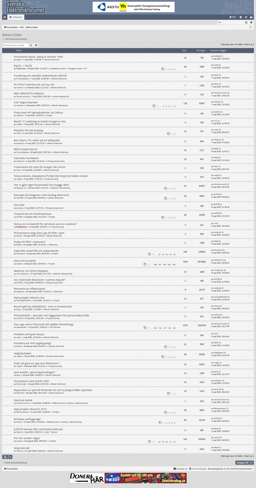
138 (169, 328)
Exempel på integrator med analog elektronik (41, 195)
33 (163, 254)
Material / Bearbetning (60, 188)
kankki (19, 264)
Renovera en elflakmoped (29, 288)
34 (167, 254)
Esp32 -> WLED (23, 65)
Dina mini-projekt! (25, 261)
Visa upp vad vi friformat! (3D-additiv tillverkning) (43, 324)
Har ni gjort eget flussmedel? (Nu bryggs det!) (41, 185)
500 (155, 265)
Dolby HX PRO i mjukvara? (30, 242)
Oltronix (19, 451)
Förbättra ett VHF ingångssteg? (32, 343)
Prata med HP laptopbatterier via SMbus (38, 112)
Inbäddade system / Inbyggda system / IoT (69, 69)
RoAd (216, 65)
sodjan (19, 356)
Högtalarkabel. (23, 353)
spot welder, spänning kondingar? (34, 372)
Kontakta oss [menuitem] (180, 469)
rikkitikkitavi (219, 353)
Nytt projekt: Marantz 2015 (30, 409)
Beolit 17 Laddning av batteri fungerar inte (39, 121)
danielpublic (21, 327)
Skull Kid (20, 393)
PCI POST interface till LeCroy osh (34, 84)
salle (18, 337)
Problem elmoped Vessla (29, 334)
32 (159, 254)
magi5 (19, 179)
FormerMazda (22, 79)
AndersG (20, 143)
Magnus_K (21, 188)
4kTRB (217, 194)
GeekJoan (21, 69)
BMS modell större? (26, 149)
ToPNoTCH (219, 260)
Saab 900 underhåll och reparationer (36, 251)
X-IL (215, 121)
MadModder (21, 227)
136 (160, 328)
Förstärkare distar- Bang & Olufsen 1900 (38, 57)
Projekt (49, 115)
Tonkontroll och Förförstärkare (32, 214)
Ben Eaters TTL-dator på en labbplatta (37, 140)
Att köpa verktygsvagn (27, 419)
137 (164, 328)
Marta (18, 346)
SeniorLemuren (23, 97)
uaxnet (19, 441)
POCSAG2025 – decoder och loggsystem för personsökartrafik (51, 315)
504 (174, 265)
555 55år (19, 205)
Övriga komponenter (56, 161)
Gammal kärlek (23, 400)
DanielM (19, 198)
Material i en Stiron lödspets (31, 271)
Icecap (216, 306)
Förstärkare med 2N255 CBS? (31, 381)
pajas (18, 60)
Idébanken (53, 245)
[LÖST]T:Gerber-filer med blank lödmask (38, 429)
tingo (18, 309)
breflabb (217, 56)
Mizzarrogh (21, 384)
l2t (215, 334)
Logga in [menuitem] (247, 18)
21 (170, 442)
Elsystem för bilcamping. (29, 130)
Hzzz (18, 170)
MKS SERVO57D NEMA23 (29, 93)
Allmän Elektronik (51, 60)
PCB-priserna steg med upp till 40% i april (39, 233)
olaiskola (20, 292)
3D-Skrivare (55, 327)
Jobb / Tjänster (51, 432)
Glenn (216, 84)
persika (19, 208)
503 (169, 265)
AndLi (216, 75)
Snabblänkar (5, 18)
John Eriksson (22, 274)
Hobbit (19, 124)
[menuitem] (232, 17)
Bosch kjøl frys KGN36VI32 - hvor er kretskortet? (43, 306)
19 (163, 442)
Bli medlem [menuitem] (252, 18)
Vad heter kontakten (26, 158)
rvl (215, 224)
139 (174, 328)
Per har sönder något (27, 438)
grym (18, 375)
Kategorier (17, 17)
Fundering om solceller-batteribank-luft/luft (40, 75)
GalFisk (19, 115)
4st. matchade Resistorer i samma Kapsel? (39, 280)
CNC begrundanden (26, 102)
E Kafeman (218, 270)
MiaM (216, 149)
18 (159, 442)
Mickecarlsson (22, 412)
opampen (218, 381)
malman (19, 88)
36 (174, 254)
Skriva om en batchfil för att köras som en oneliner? (45, 224)
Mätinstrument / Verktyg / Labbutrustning (70, 403)
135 (155, 328)
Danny (19, 236)
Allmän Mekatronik (61, 97)
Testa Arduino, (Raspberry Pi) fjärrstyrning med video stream (51, 176)
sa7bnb (19, 318)
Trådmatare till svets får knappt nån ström (39, 167)
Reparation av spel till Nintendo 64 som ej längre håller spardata (53, 390)
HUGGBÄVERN (23, 301)
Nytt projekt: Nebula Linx (29, 297)
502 (164, 265)
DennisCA (20, 254)
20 (167, 442)
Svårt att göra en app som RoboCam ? (37, 363)
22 (174, 442)
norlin (18, 133)
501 (160, 265)
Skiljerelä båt (21, 448)
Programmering (51, 179)
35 (170, 254)
